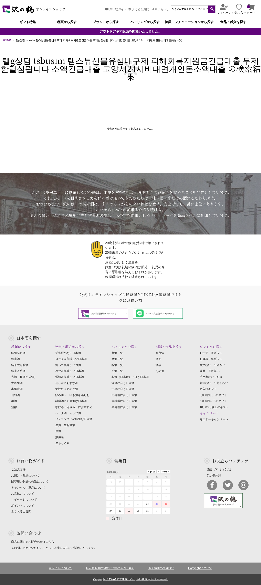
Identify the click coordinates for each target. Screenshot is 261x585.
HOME (7, 40)
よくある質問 (138, 9)
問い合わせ (160, 9)
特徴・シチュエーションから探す (189, 22)
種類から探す (67, 22)
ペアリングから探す (145, 22)
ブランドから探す (106, 22)
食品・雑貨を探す (233, 22)
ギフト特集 (28, 22)
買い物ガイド (116, 9)
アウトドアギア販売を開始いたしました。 (130, 31)
